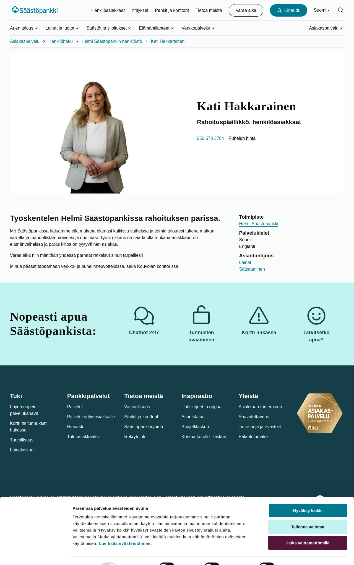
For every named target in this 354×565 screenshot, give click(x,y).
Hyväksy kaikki (308, 497)
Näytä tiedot (297, 554)
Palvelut (75, 406)
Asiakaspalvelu (25, 41)
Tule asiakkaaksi (83, 436)
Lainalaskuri (21, 450)
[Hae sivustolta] (340, 10)
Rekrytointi (134, 436)
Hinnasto (76, 426)
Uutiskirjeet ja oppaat (202, 406)
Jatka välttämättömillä (308, 529)
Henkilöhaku (60, 41)
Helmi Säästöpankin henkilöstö (112, 41)
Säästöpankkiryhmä (143, 426)
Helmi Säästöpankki (258, 223)
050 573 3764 (210, 138)
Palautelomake (253, 436)
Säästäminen (252, 269)
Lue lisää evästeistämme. (125, 530)
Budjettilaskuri (195, 426)
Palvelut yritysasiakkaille (91, 416)
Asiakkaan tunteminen (260, 406)
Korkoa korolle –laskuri (203, 436)
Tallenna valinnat (308, 513)
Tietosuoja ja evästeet (260, 426)
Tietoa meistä (209, 10)
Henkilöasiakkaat (108, 10)
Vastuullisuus (137, 406)
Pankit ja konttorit (172, 10)
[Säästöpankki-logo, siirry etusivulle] (35, 10)
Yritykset (139, 10)
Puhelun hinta (242, 138)
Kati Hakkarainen (168, 41)
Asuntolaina (193, 416)
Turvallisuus (21, 440)
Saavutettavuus (254, 416)
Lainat (245, 262)
